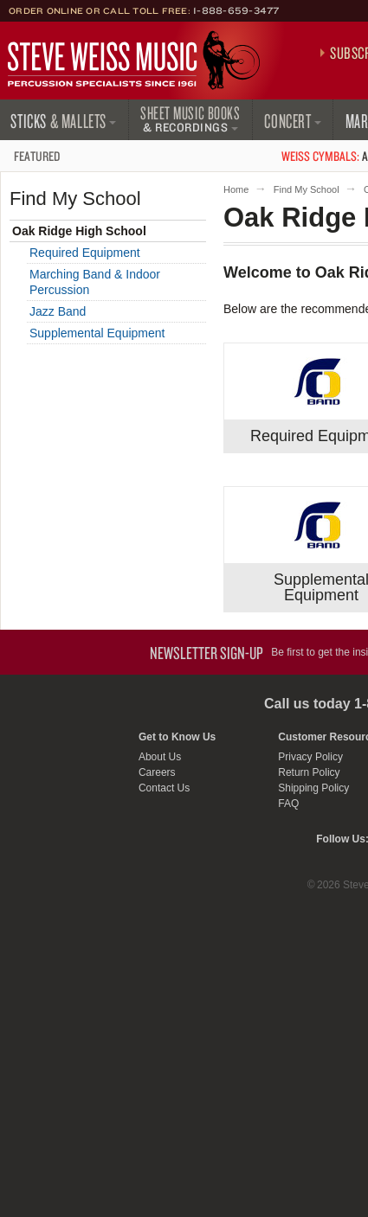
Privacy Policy (310, 757)
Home (236, 189)
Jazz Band (57, 311)
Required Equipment (84, 252)
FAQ (288, 803)
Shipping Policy (313, 788)
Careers (157, 772)
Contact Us (164, 788)
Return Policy (308, 772)
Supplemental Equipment (97, 333)
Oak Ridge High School (79, 231)
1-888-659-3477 (236, 10)
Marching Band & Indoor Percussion (94, 282)
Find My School (306, 189)
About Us (160, 757)
